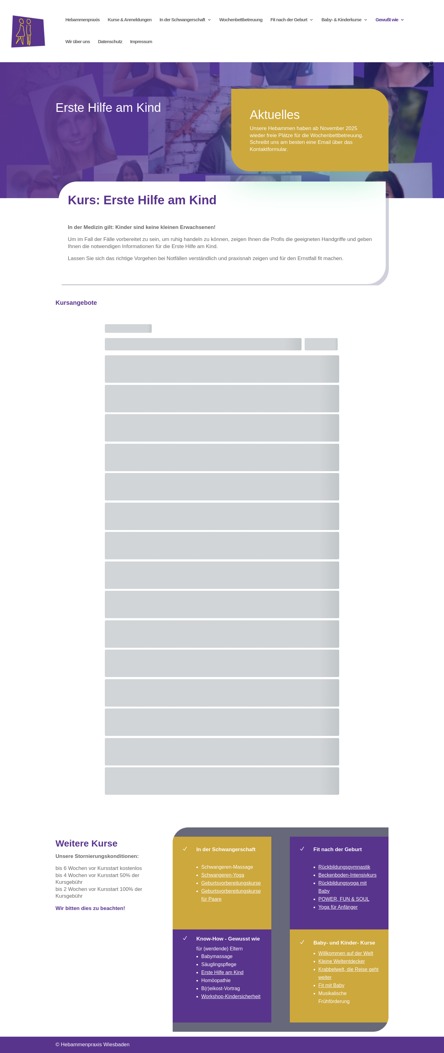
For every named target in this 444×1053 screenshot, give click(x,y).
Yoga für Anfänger (338, 907)
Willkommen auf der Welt (346, 953)
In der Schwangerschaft (182, 20)
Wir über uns (77, 41)
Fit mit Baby (331, 985)
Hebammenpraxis (82, 20)
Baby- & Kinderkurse (341, 20)
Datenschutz (110, 41)
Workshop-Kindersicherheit (231, 996)
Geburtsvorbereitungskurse (231, 883)
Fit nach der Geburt (288, 20)
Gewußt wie (387, 20)
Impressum (141, 41)
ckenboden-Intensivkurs (350, 875)
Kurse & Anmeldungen (129, 20)
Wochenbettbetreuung (240, 20)
